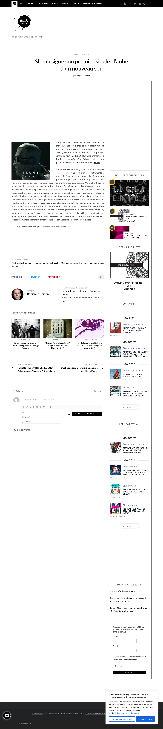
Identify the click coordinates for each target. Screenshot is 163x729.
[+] (57, 407)
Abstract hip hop (19, 263)
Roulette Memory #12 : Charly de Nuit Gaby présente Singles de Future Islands (34, 368)
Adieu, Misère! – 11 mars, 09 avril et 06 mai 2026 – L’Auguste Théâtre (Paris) (136, 354)
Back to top (25, 724)
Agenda (65, 3)
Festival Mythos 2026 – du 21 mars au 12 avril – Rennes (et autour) (135, 450)
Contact (75, 3)
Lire (63, 301)
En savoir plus (129, 407)
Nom (115, 637)
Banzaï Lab (33, 263)
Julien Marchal (53, 263)
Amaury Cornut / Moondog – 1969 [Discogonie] (136, 218)
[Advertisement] (108, 24)
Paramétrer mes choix (122, 719)
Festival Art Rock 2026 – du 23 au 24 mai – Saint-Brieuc (134, 492)
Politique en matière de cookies (127, 713)
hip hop (42, 263)
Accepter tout (145, 719)
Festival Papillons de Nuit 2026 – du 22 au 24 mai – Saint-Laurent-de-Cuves (136, 472)
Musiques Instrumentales (91, 263)
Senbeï (97, 162)
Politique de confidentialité (125, 660)
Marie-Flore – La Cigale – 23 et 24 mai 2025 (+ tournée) (135, 330)
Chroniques (129, 188)
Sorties (55, 3)
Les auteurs (43, 3)
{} (53, 407)
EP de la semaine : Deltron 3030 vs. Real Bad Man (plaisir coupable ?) (89, 346)
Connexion (98, 391)
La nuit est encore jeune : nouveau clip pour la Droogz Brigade (26, 346)
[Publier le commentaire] (87, 414)
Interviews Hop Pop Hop (93, 3)
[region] (132, 707)
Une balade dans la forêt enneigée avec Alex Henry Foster (81, 368)
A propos (30, 3)
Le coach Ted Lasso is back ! (123, 591)
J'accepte (118, 666)
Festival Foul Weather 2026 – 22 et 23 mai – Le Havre (134, 511)
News (76, 55)
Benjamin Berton (83, 75)
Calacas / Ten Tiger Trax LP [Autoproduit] (129, 192)
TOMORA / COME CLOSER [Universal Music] (136, 236)
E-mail (116, 646)
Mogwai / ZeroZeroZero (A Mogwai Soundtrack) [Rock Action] (57, 346)
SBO (21, 3)
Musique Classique (69, 263)
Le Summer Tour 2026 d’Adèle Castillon (133, 375)
